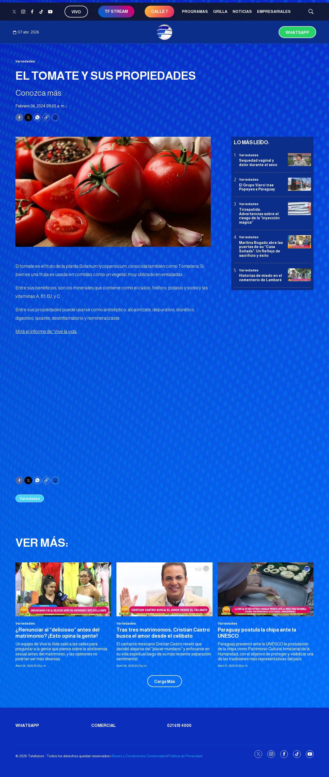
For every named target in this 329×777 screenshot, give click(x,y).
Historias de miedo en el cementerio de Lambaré (260, 277)
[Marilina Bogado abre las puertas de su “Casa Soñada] (299, 241)
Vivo (76, 12)
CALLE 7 (159, 11)
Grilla (220, 11)
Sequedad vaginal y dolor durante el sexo (258, 162)
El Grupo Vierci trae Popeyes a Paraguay (257, 187)
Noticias (242, 11)
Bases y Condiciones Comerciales (139, 756)
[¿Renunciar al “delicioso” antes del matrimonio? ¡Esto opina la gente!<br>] (63, 589)
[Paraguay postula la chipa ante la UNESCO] (266, 589)
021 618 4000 (179, 725)
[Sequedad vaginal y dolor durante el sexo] (299, 159)
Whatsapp (297, 32)
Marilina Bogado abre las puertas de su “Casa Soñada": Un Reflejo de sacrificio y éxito (261, 249)
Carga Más (164, 681)
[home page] (164, 32)
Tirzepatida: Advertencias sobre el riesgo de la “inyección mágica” (259, 215)
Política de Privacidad (185, 756)
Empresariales (274, 11)
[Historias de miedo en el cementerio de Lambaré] (299, 274)
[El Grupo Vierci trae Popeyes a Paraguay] (299, 184)
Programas (195, 11)
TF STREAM (116, 11)
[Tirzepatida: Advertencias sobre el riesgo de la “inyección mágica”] (299, 208)
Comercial (103, 725)
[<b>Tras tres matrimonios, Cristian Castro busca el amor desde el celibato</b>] (164, 589)
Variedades (25, 61)
